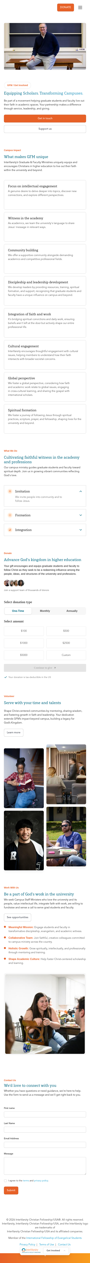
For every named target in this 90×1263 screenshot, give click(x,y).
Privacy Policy (27, 1244)
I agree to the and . (28, 1181)
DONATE (65, 7)
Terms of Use (46, 1244)
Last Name (9, 1123)
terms (26, 1181)
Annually (72, 611)
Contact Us (64, 1244)
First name (9, 1108)
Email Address (11, 1138)
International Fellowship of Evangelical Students (54, 1238)
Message (8, 1154)
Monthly (45, 611)
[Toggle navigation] (80, 7)
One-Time (18, 611)
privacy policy (41, 1181)
